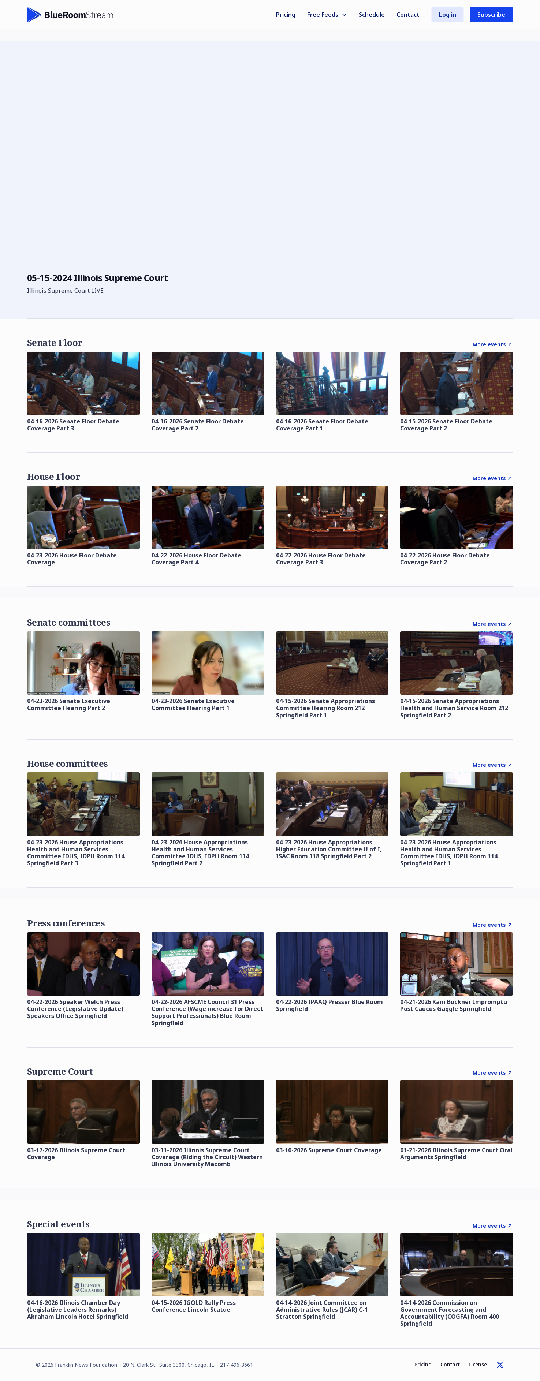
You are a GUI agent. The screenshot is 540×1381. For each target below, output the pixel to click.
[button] (327, 14)
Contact (408, 15)
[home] (70, 14)
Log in (447, 15)
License (478, 1364)
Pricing (285, 15)
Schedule (372, 15)
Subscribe (491, 15)
